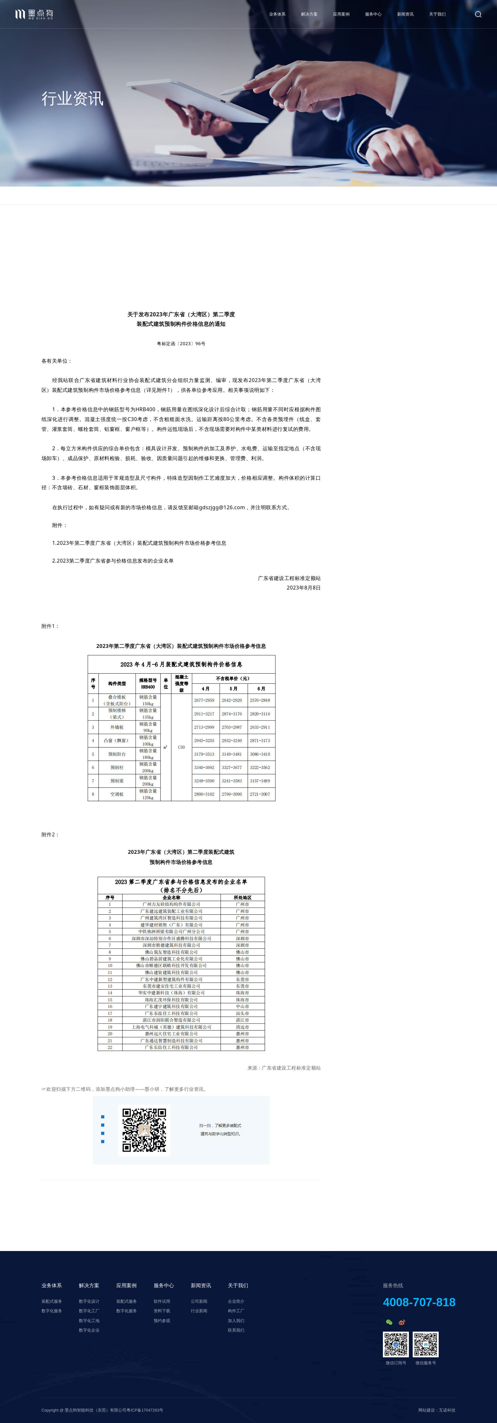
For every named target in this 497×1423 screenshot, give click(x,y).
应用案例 (341, 14)
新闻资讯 (405, 14)
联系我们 (236, 1330)
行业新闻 (199, 1311)
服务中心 (373, 14)
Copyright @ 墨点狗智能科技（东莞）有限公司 (84, 1410)
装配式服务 (52, 1301)
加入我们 (236, 1321)
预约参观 (162, 1321)
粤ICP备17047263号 (144, 1410)
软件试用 (162, 1301)
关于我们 (437, 14)
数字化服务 (52, 1311)
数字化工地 (89, 1321)
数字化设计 (89, 1301)
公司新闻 (199, 1301)
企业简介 (236, 1301)
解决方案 (309, 14)
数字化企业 (89, 1330)
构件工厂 (236, 1311)
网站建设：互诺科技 (436, 1410)
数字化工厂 (89, 1311)
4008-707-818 (419, 1302)
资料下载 (162, 1311)
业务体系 (277, 14)
